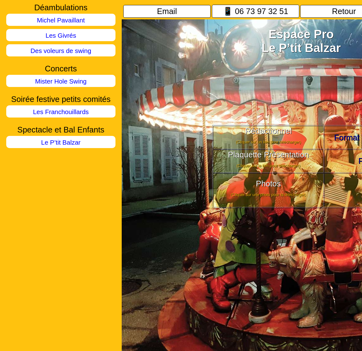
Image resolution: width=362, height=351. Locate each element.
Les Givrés (61, 35)
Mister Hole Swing (61, 81)
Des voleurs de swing (61, 50)
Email (167, 11)
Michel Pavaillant (61, 20)
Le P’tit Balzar (61, 142)
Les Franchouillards (61, 111)
